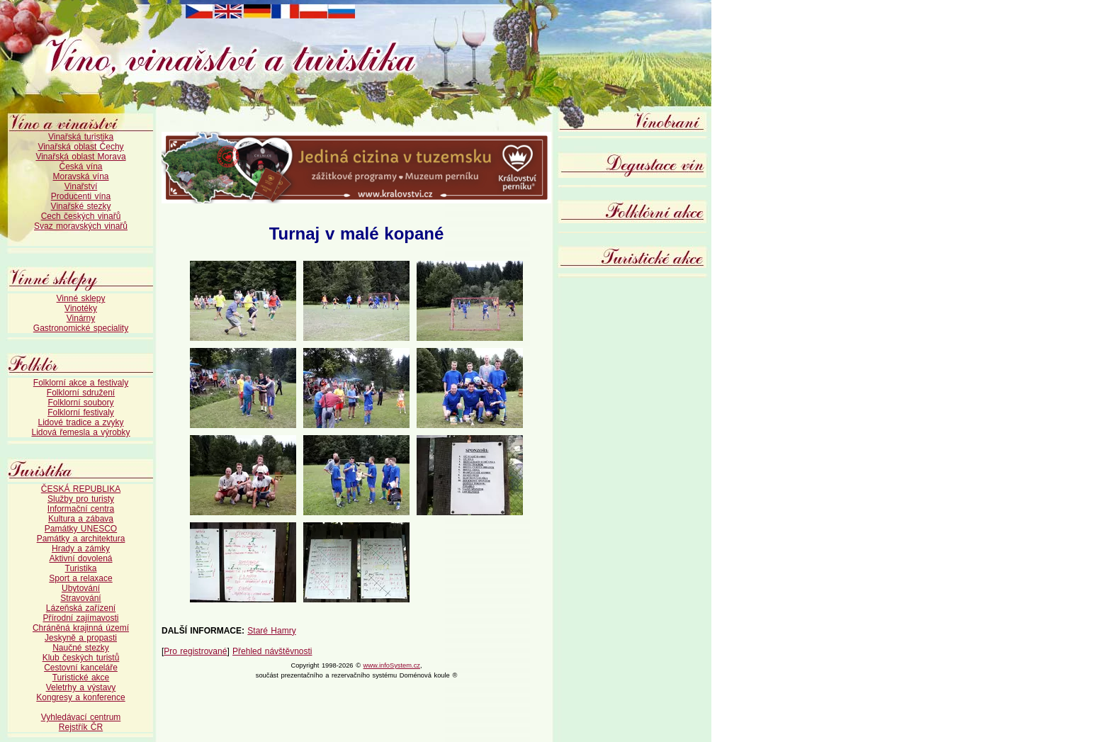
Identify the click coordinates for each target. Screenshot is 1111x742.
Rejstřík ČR (81, 727)
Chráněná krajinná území (81, 628)
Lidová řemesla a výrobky (80, 432)
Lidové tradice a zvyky (80, 422)
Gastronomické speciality (80, 328)
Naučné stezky (80, 648)
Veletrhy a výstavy (81, 687)
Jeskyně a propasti (81, 638)
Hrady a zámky (81, 548)
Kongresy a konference (80, 697)
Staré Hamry (271, 631)
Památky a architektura (81, 539)
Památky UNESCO (81, 529)
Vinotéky (80, 308)
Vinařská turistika (80, 137)
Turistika (81, 568)
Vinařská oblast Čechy (80, 147)
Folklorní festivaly (80, 412)
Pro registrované (195, 651)
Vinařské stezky (81, 206)
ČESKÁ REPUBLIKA (80, 489)
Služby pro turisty (80, 499)
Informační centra (80, 509)
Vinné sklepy (81, 298)
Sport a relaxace (80, 578)
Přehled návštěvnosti (272, 651)
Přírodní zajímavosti (80, 618)
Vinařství (80, 186)
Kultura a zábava (80, 519)
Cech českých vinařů (81, 216)
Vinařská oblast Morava (80, 157)
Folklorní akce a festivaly (80, 383)
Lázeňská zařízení (80, 608)
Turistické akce (81, 677)
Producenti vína (81, 196)
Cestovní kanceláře (81, 668)
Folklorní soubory (80, 402)
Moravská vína (80, 176)
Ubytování (81, 588)
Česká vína (80, 167)
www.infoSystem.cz (391, 665)
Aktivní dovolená (80, 558)
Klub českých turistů (81, 658)
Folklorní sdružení (81, 393)
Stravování (80, 598)
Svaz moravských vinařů (81, 226)
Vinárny (81, 318)
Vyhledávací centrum (81, 717)
